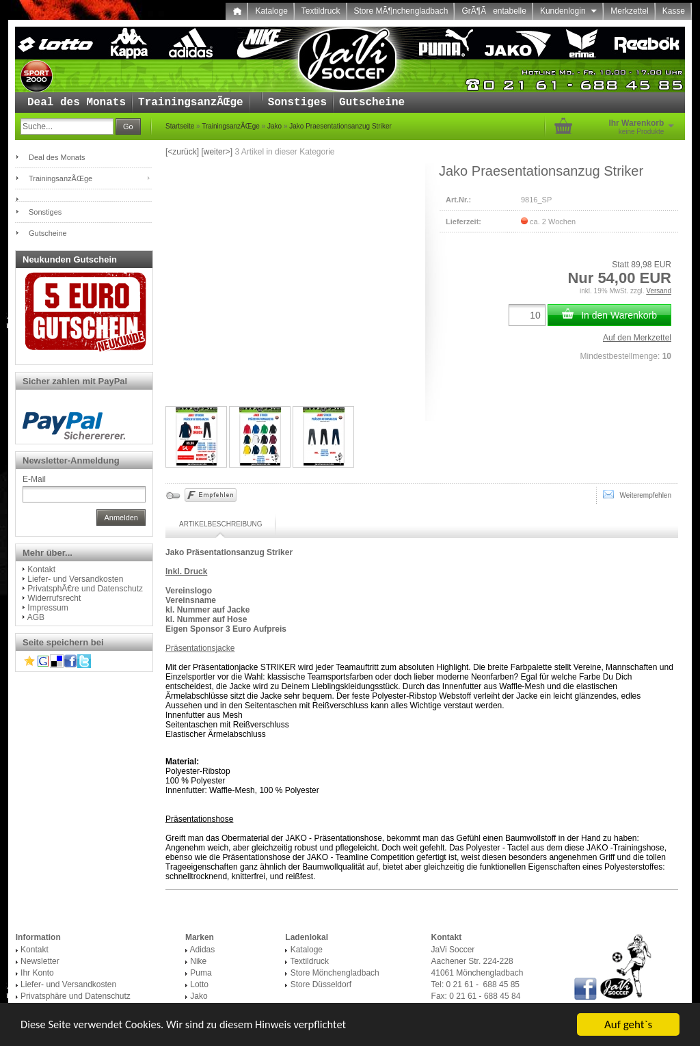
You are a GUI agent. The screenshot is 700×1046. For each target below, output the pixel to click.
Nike (198, 961)
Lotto (199, 984)
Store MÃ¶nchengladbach (401, 11)
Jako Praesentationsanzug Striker (340, 126)
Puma (200, 973)
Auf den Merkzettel (637, 338)
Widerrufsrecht (54, 598)
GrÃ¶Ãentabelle (493, 11)
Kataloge (271, 11)
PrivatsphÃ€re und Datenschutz (85, 588)
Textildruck (320, 11)
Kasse (673, 11)
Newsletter (40, 961)
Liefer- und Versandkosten (75, 579)
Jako (274, 126)
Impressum (47, 608)
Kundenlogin (568, 11)
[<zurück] (182, 152)
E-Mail (34, 479)
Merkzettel (629, 11)
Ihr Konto (37, 973)
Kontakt (41, 569)
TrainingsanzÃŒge (190, 102)
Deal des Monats (76, 102)
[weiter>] (216, 152)
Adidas (202, 949)
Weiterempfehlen (637, 494)
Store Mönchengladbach (335, 973)
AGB (35, 617)
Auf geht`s (628, 1024)
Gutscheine (372, 102)
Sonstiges (297, 102)
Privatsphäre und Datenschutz (76, 996)
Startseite (179, 126)
